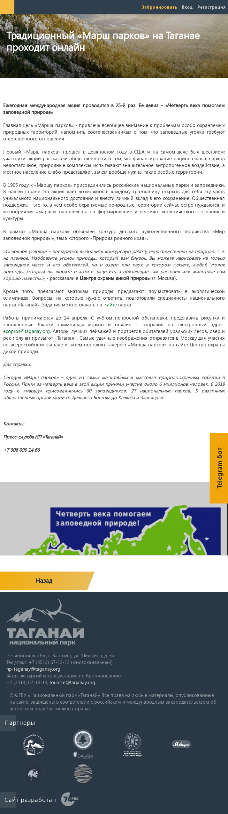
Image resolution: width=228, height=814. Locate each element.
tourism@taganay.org (72, 682)
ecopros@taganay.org (26, 331)
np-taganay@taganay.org (33, 669)
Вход (187, 7)
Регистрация (211, 7)
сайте (111, 304)
